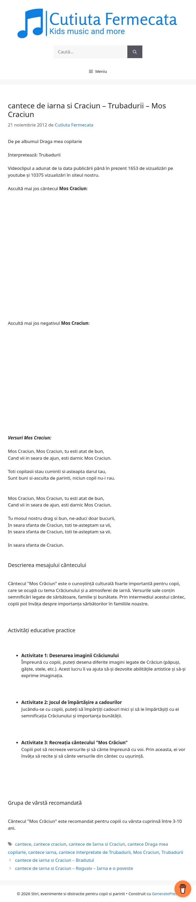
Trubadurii (172, 852)
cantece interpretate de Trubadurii (95, 852)
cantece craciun (50, 844)
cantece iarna (42, 852)
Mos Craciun (146, 852)
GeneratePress (165, 893)
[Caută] (134, 51)
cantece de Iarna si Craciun (97, 844)
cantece (23, 844)
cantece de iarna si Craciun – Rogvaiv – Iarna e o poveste (74, 868)
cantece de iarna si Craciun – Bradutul (54, 860)
